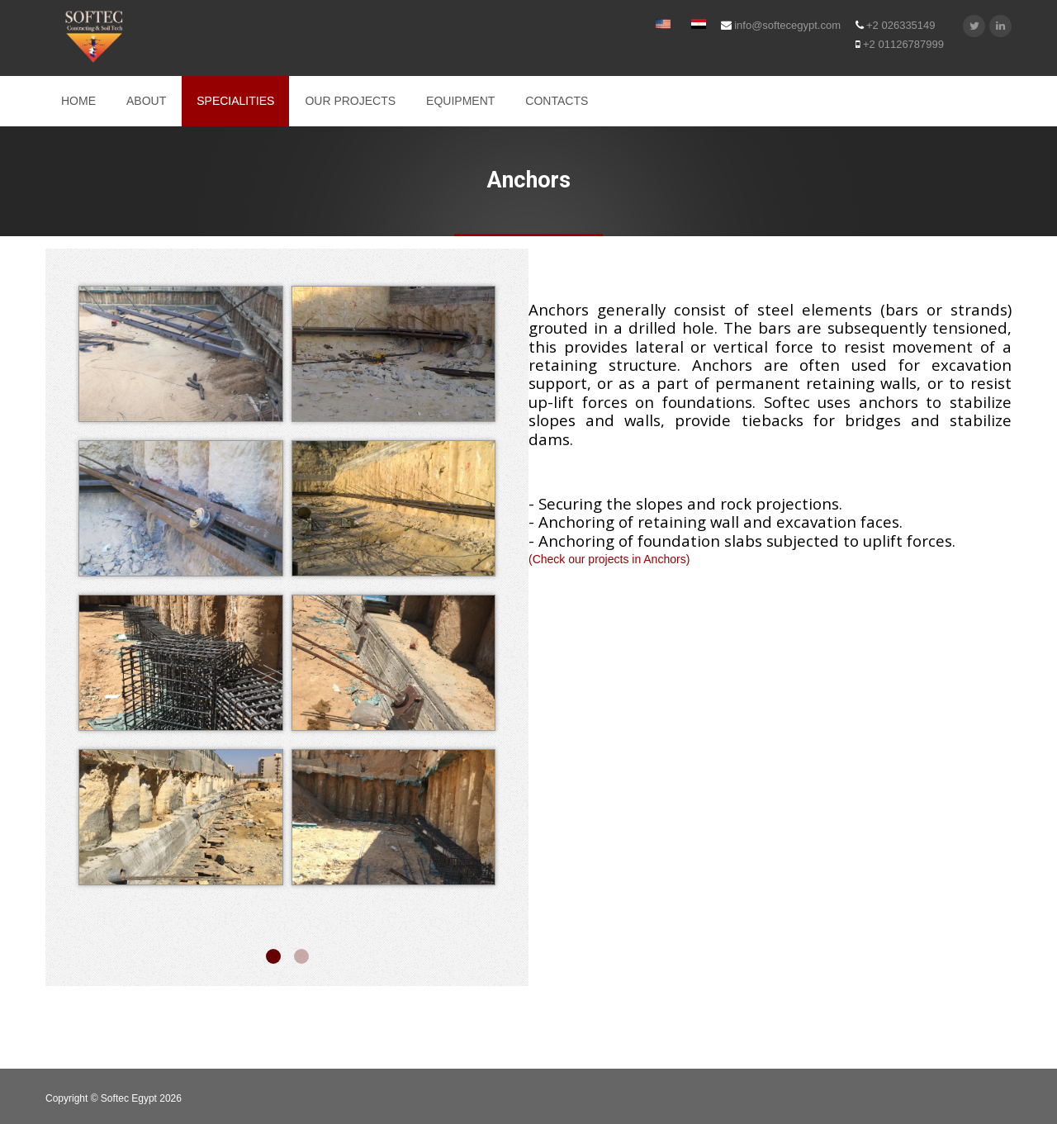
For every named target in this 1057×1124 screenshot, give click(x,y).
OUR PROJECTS (350, 100)
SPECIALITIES (235, 100)
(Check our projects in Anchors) (609, 559)
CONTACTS (556, 100)
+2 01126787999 (900, 44)
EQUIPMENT (460, 100)
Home (78, 100)
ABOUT (146, 100)
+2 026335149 (896, 25)
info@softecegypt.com (781, 25)
